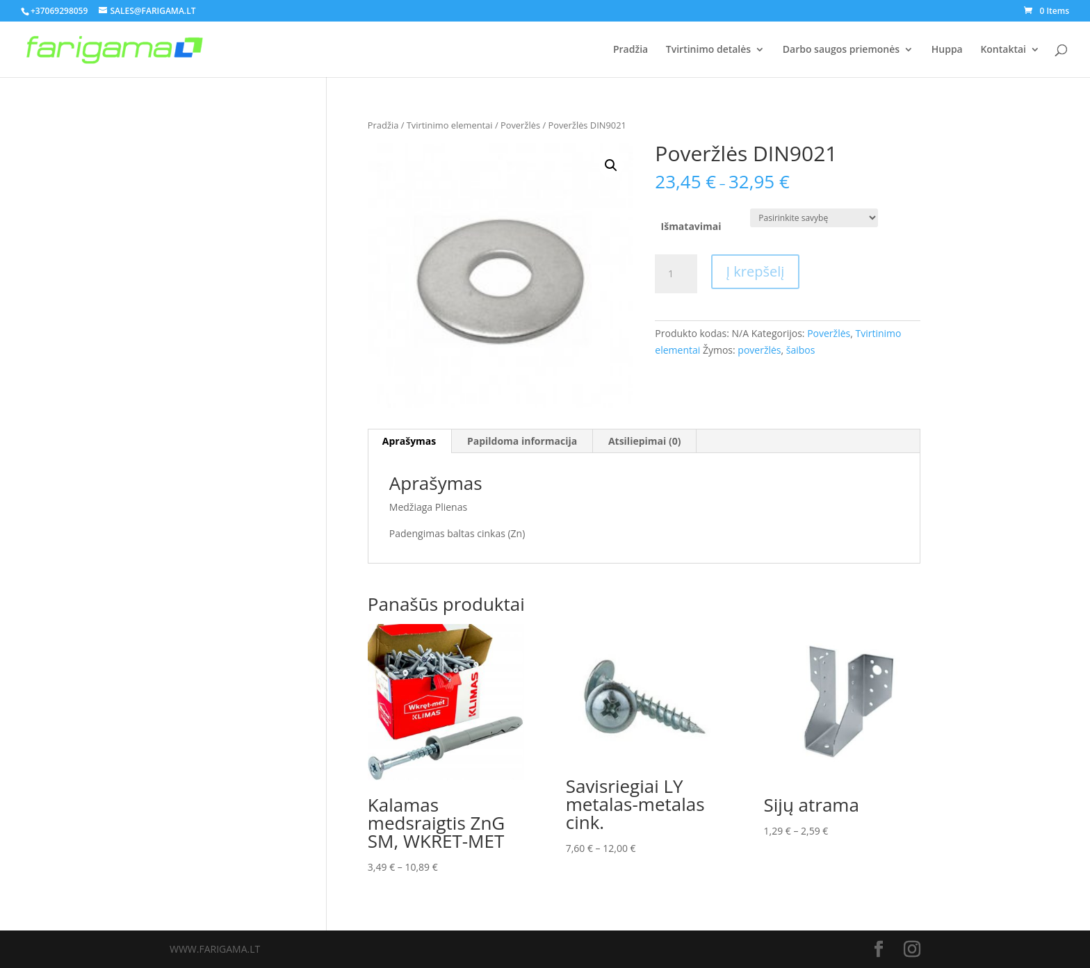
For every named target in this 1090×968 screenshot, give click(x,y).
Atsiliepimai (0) (644, 441)
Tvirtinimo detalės (708, 50)
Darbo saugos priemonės (841, 50)
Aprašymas (409, 441)
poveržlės (759, 349)
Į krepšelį (755, 271)
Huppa (947, 50)
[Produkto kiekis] (676, 273)
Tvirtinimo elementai (450, 125)
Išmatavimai (691, 226)
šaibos (800, 349)
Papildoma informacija (522, 441)
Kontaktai (1003, 50)
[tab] (409, 441)
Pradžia (630, 50)
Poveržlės (520, 125)
